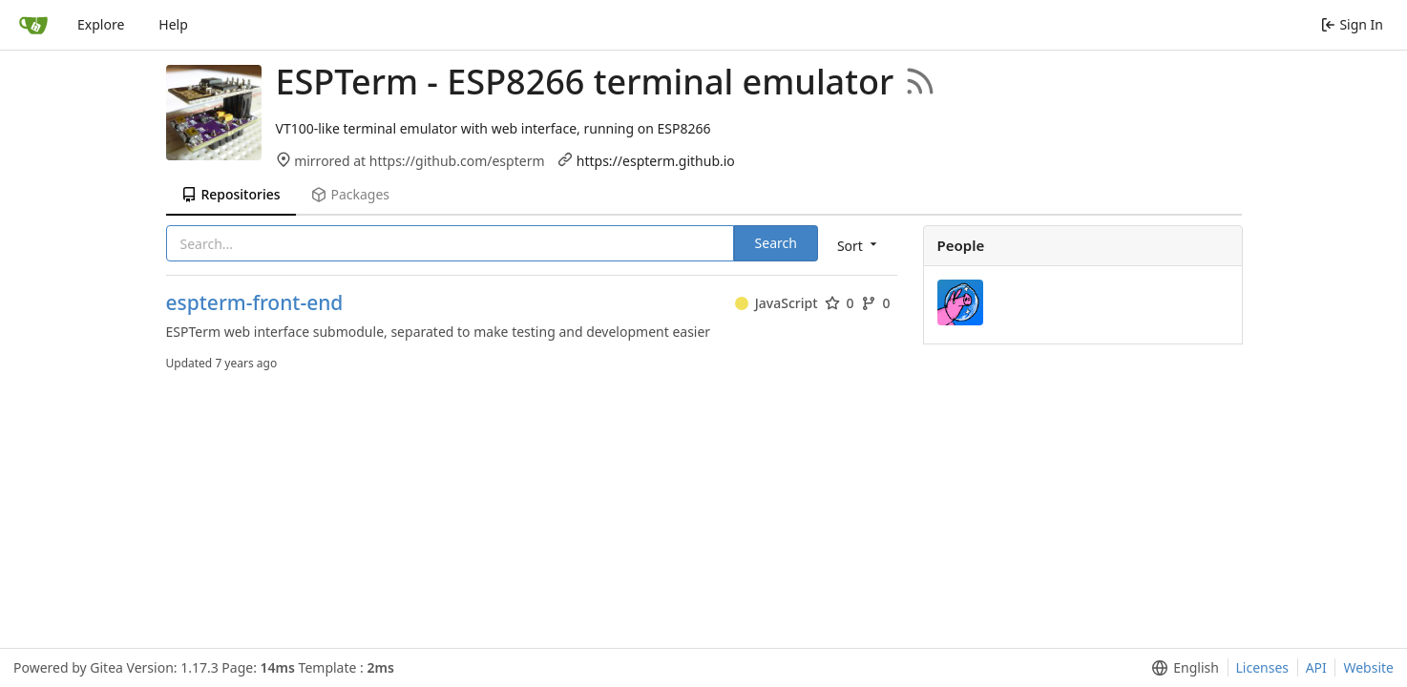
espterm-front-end (255, 303)
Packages (350, 194)
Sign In (1352, 24)
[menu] (858, 244)
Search (776, 243)
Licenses (1263, 667)
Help (173, 24)
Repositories (231, 194)
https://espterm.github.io (656, 161)
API (1316, 667)
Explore (100, 24)
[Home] (33, 24)
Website (1368, 667)
